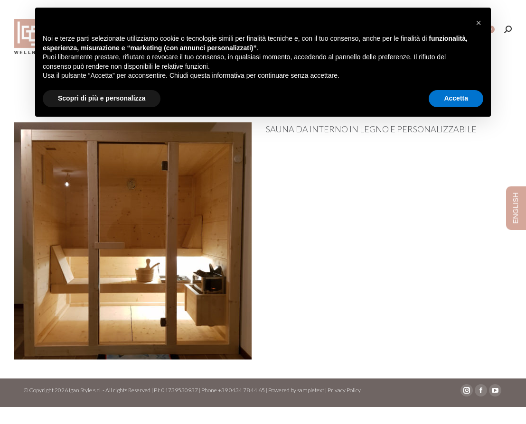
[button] (478, 22)
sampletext (310, 407)
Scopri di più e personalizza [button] (101, 98)
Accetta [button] (456, 98)
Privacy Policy (344, 407)
